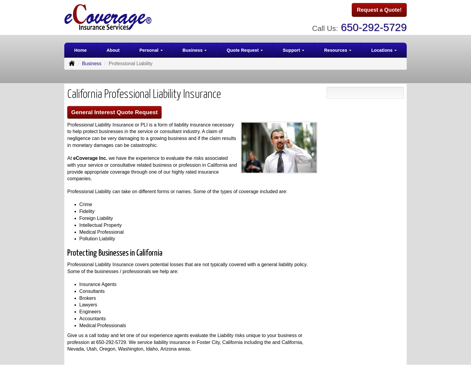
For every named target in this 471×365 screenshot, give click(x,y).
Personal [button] (151, 50)
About (113, 50)
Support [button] (293, 50)
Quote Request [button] (244, 50)
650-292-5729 (374, 27)
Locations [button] (384, 50)
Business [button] (195, 50)
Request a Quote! (379, 10)
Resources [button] (337, 50)
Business (92, 63)
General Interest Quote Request (114, 112)
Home (80, 50)
